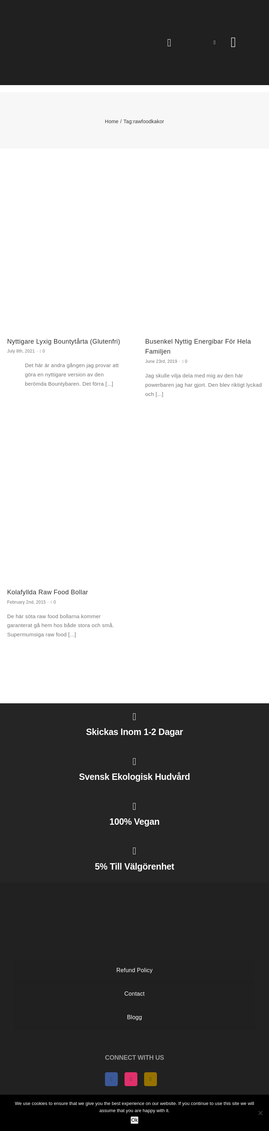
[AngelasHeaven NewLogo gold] (134, 889)
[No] (260, 1112)
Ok (134, 1120)
